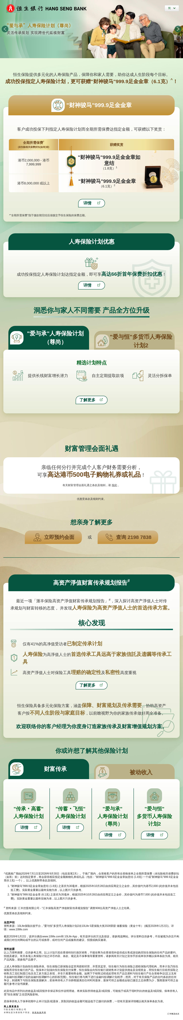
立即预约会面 (59, 537)
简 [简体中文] (169, 8)
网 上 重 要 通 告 (11, 1006)
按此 (114, 485)
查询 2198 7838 (133, 537)
